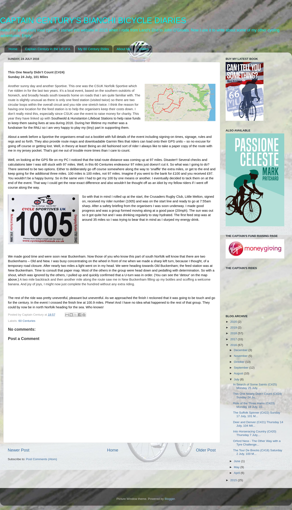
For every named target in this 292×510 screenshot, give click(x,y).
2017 (234, 339)
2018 (234, 333)
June (237, 461)
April (237, 473)
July (237, 379)
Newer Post (18, 450)
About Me (124, 49)
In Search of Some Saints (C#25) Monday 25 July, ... (255, 386)
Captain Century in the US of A (47, 49)
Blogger (170, 498)
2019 (234, 327)
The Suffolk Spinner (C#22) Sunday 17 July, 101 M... (256, 414)
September (241, 367)
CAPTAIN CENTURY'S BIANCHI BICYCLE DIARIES (93, 20)
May (237, 467)
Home (13, 49)
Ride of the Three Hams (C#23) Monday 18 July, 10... (254, 405)
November (241, 356)
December (241, 350)
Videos (143, 49)
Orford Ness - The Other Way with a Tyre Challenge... (257, 442)
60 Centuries (26, 320)
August (239, 373)
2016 (234, 345)
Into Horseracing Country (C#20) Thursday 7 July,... (254, 433)
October (239, 361)
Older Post (206, 450)
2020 (234, 321)
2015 (234, 480)
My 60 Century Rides (93, 49)
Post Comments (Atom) (41, 459)
